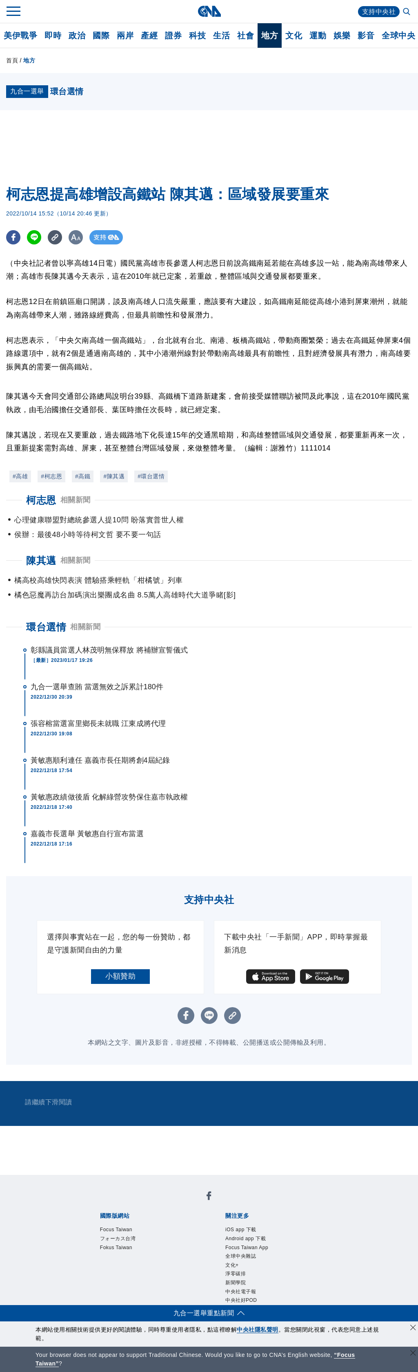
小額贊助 (120, 976)
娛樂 (342, 35)
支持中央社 (379, 11)
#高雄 (20, 476)
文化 (293, 35)
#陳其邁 (114, 476)
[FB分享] (13, 237)
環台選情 (46, 627)
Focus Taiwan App (246, 1247)
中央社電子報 (240, 1291)
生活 (221, 35)
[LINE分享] (34, 237)
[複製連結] (55, 237)
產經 (149, 35)
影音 (366, 35)
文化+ (232, 1265)
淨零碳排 (235, 1274)
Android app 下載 (245, 1238)
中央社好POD (241, 1300)
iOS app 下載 (240, 1229)
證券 (173, 35)
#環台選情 (151, 476)
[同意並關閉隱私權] (413, 1328)
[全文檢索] (407, 12)
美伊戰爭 (20, 35)
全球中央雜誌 (240, 1256)
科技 (197, 35)
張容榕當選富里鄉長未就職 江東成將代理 (98, 723)
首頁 (12, 60)
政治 (77, 35)
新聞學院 (235, 1282)
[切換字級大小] (76, 237)
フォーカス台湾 (118, 1238)
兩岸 (125, 35)
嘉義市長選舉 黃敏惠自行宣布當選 (87, 834)
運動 (317, 35)
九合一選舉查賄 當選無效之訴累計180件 (97, 687)
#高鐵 (82, 476)
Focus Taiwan (116, 1229)
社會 (245, 35)
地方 (269, 35)
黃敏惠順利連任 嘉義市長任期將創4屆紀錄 (100, 760)
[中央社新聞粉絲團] (209, 1197)
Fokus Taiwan (116, 1247)
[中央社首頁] (209, 11)
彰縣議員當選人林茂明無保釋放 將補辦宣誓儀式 (109, 650)
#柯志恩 (51, 476)
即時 (52, 35)
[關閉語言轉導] (413, 1354)
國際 (101, 35)
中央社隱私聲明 (257, 1329)
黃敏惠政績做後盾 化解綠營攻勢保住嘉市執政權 (109, 797)
